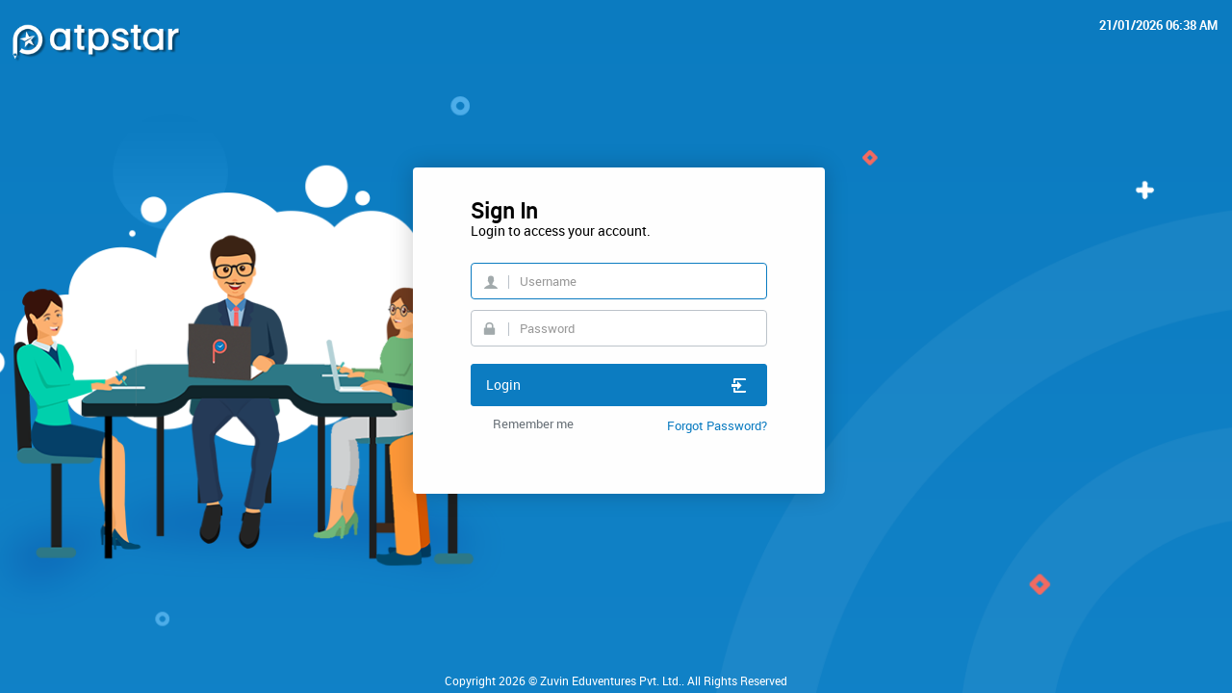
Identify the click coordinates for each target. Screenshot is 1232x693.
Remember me (533, 423)
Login (616, 384)
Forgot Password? (717, 425)
